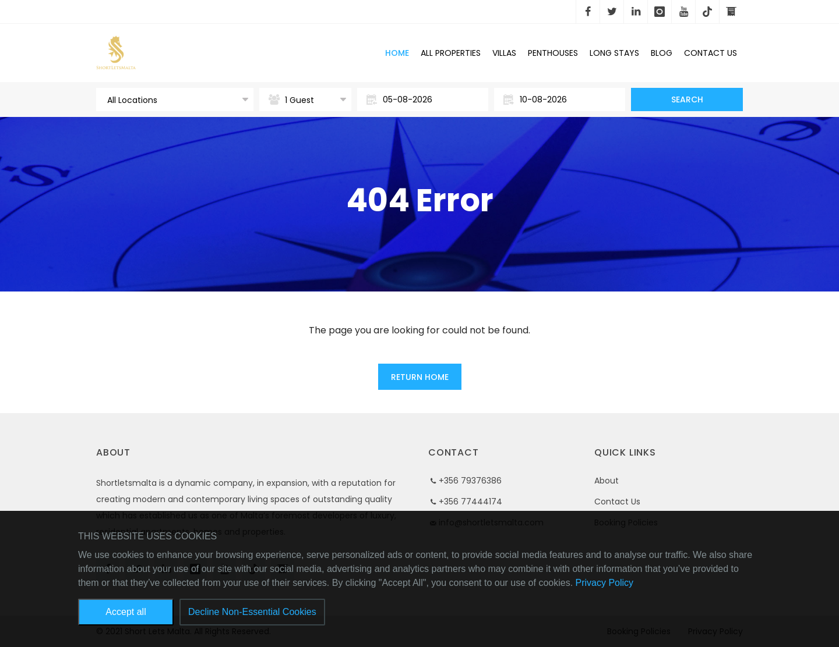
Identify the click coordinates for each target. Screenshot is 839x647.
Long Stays (614, 53)
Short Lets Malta (191, 52)
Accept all (125, 612)
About (606, 480)
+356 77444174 (470, 501)
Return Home (420, 377)
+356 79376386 (470, 480)
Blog (661, 53)
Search (687, 99)
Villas (504, 53)
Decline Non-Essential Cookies (252, 612)
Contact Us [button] (710, 53)
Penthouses (553, 53)
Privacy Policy (605, 583)
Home (397, 53)
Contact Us (617, 501)
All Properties (451, 53)
